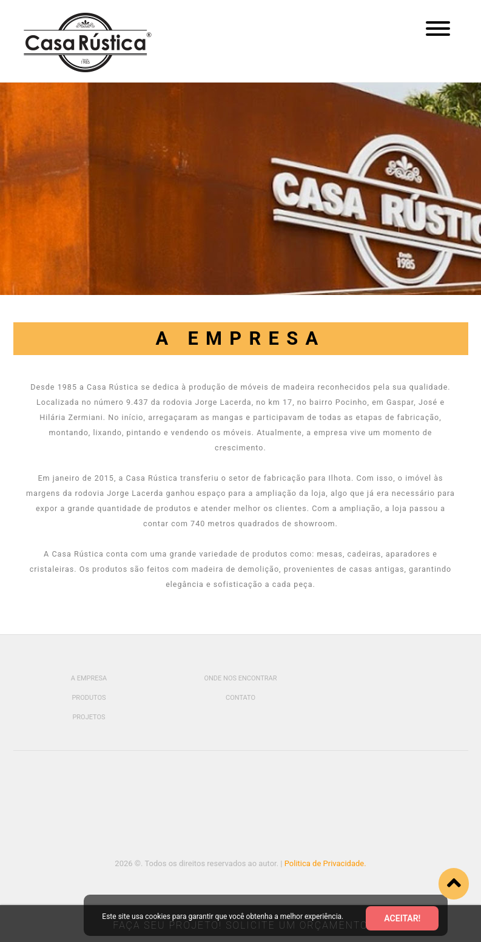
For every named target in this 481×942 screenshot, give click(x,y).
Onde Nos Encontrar (240, 678)
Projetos (88, 717)
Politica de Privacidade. (325, 863)
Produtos (89, 698)
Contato (240, 698)
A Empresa (89, 678)
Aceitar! (402, 918)
